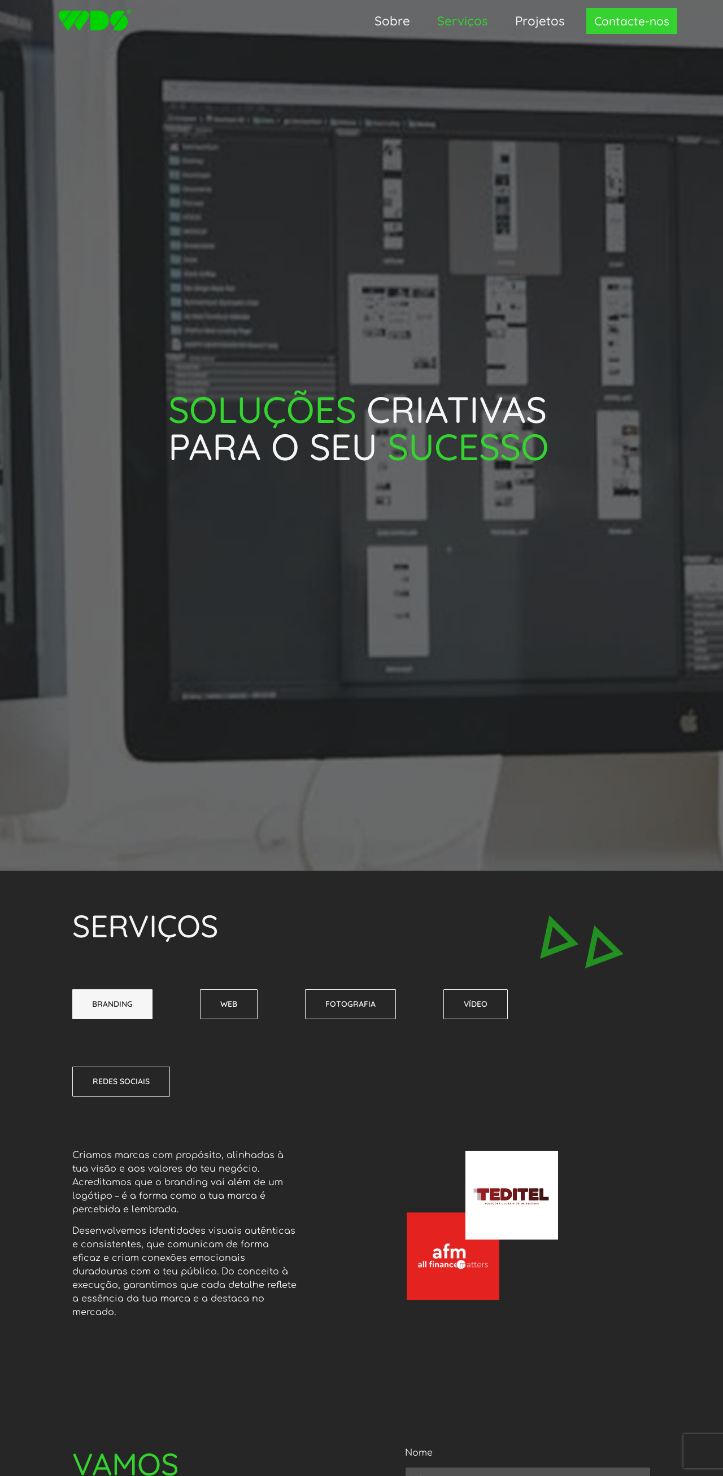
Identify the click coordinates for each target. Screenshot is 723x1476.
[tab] (112, 1004)
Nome (419, 1453)
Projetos (540, 21)
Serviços (462, 21)
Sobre (392, 21)
